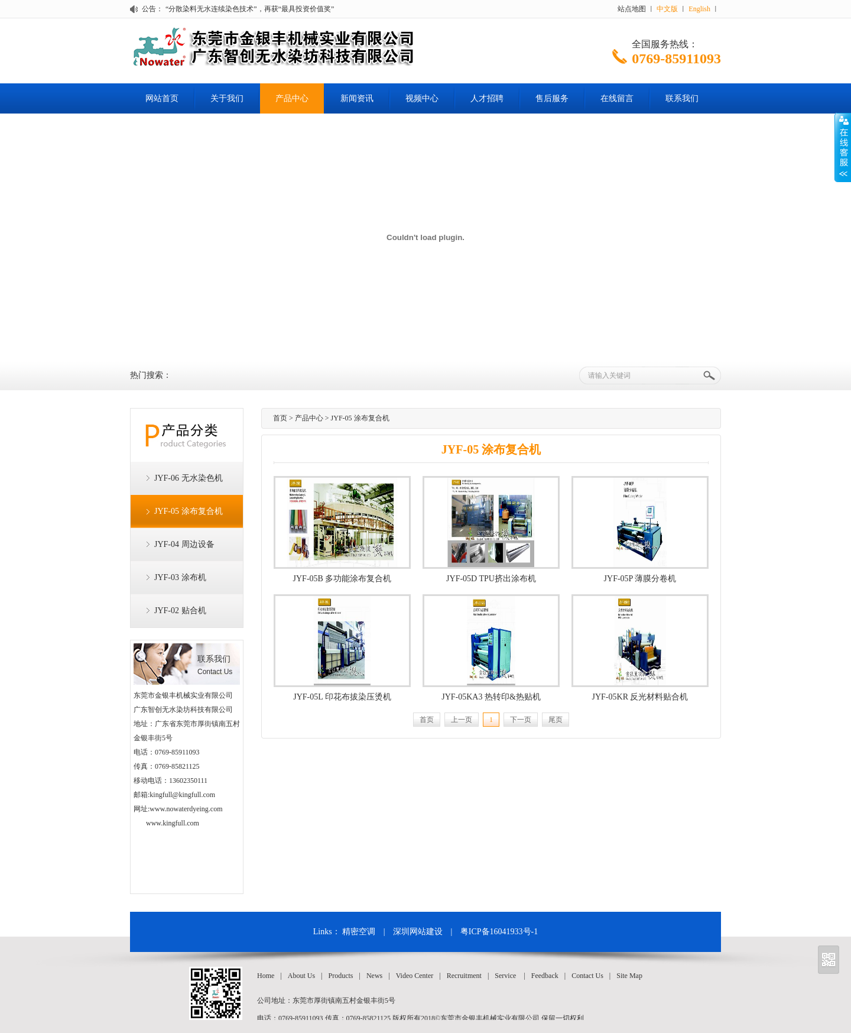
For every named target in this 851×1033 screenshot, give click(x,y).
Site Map (629, 976)
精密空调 (358, 931)
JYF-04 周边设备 (184, 544)
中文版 (667, 9)
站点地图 (632, 9)
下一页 (520, 719)
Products (340, 976)
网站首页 (161, 98)
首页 (280, 418)
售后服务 (552, 98)
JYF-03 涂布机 (180, 577)
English (699, 9)
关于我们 (226, 98)
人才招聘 (487, 98)
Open (842, 147)
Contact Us (587, 976)
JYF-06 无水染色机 (188, 478)
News (374, 976)
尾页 (555, 719)
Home (265, 976)
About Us (301, 976)
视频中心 (422, 98)
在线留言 (617, 98)
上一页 (461, 719)
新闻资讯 (356, 98)
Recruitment (464, 976)
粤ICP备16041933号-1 (499, 931)
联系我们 (682, 98)
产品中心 (291, 98)
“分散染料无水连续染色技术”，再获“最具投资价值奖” (249, 9)
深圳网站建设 (418, 931)
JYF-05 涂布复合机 (188, 511)
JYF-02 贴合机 (180, 610)
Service (505, 976)
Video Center (415, 976)
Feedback (544, 976)
